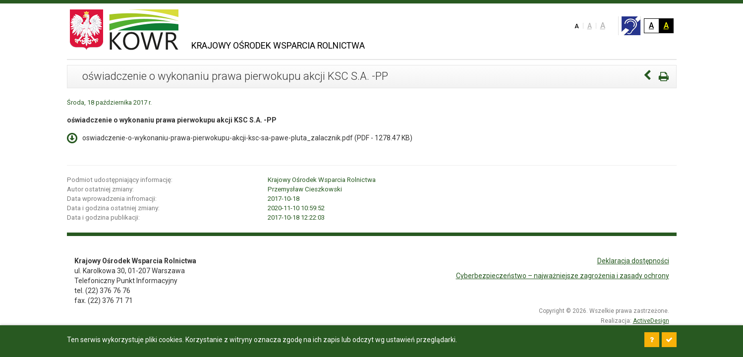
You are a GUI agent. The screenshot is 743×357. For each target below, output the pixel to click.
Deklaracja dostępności (633, 261)
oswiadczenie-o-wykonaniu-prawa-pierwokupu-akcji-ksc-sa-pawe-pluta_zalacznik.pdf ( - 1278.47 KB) (239, 137)
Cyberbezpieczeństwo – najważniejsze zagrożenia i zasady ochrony (562, 276)
